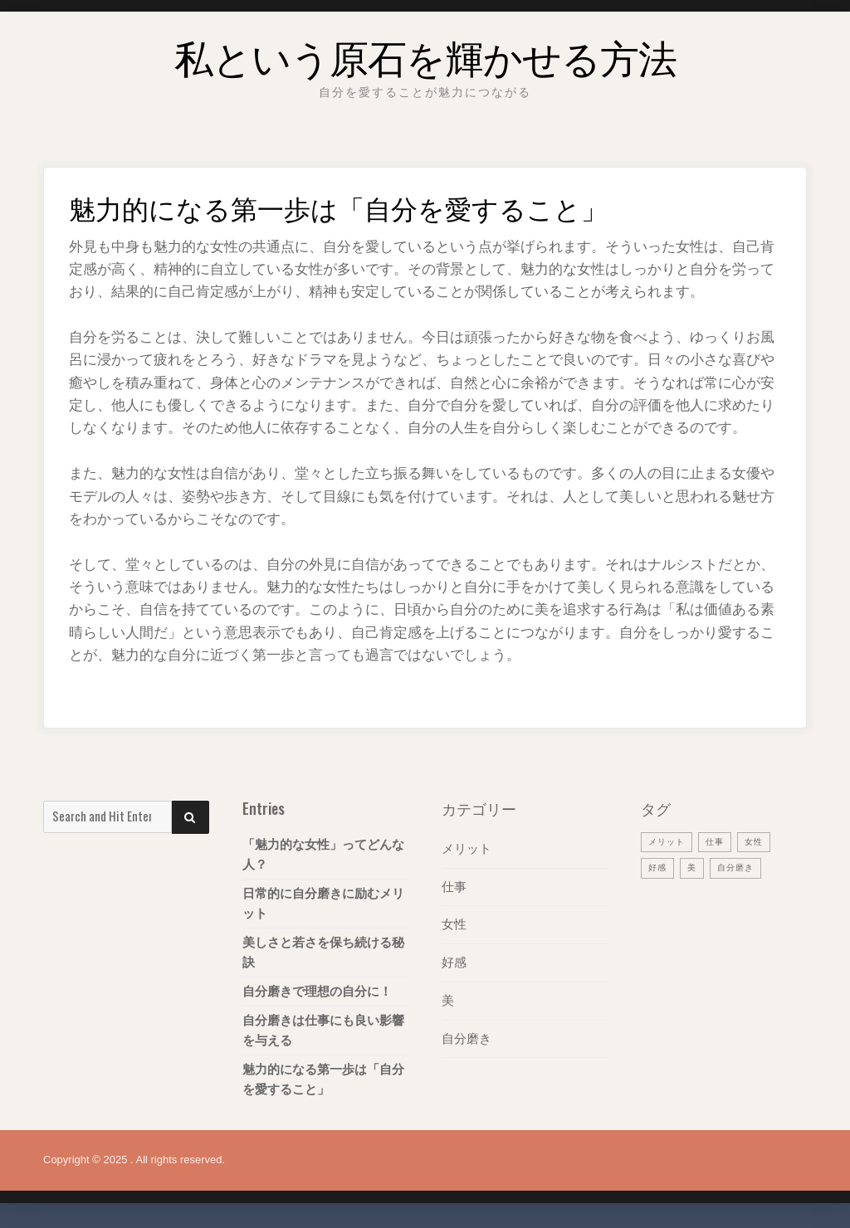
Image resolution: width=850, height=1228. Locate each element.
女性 (454, 923)
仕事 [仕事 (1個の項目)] (719, 841)
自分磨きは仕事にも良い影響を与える (323, 1030)
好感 (454, 960)
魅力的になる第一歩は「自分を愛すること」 (323, 1079)
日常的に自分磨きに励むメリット (323, 903)
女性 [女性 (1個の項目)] (759, 841)
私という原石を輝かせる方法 (425, 53)
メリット (466, 848)
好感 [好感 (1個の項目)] (658, 867)
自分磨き (466, 1035)
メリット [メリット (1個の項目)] (668, 841)
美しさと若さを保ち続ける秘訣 (323, 952)
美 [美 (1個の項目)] (694, 867)
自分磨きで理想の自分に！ (317, 991)
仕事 (454, 886)
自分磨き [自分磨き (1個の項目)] (740, 867)
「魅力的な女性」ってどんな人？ (323, 854)
